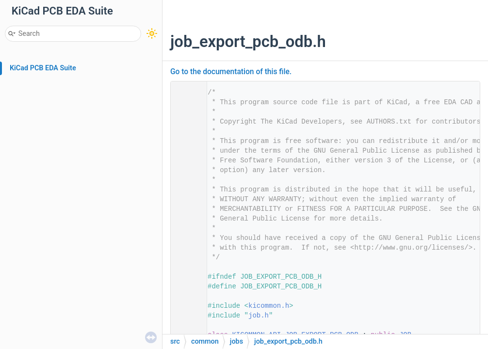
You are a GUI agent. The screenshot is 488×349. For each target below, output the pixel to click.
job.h (258, 315)
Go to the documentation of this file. (231, 71)
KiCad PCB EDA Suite (43, 68)
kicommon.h (268, 306)
